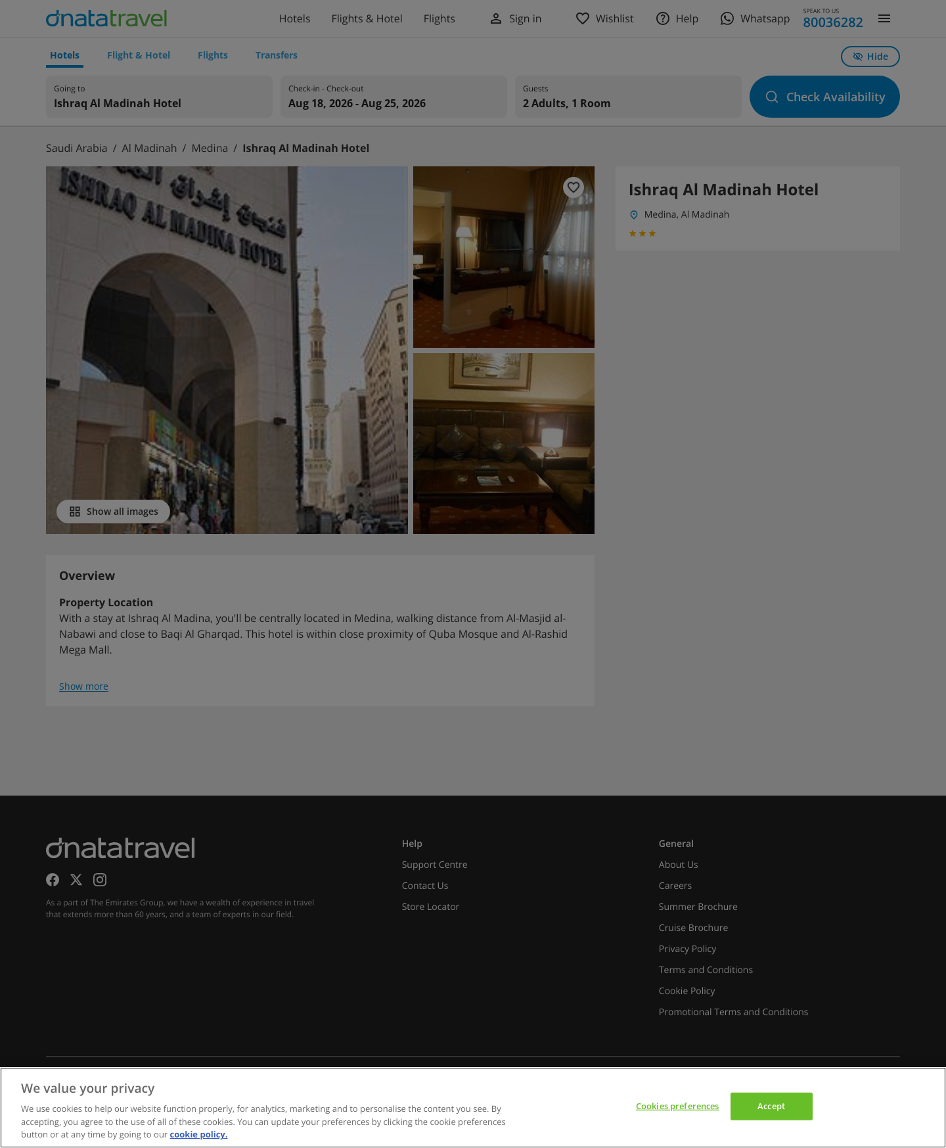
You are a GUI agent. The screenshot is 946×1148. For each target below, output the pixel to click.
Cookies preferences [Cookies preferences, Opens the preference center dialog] (677, 1106)
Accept (771, 1106)
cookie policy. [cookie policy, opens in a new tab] (199, 1134)
